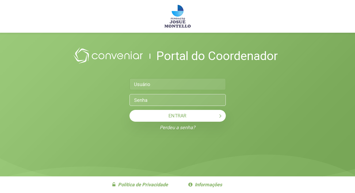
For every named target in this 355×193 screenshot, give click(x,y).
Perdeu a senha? (177, 127)
